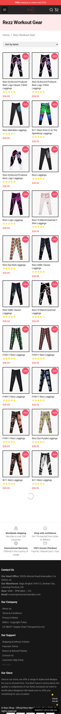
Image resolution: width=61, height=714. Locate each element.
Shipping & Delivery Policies (15, 641)
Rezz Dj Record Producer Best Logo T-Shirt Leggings (44, 85)
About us (6, 608)
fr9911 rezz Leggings (14, 355)
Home (6, 35)
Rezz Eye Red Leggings (14, 265)
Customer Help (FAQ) (13, 660)
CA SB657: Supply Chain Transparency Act (23, 627)
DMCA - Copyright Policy (14, 622)
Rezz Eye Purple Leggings (45, 438)
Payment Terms (10, 646)
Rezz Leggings (39, 175)
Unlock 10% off (55, 700)
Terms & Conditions (12, 613)
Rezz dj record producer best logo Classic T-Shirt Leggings (15, 85)
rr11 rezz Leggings (13, 480)
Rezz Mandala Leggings (15, 130)
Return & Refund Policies (14, 651)
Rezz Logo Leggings (13, 220)
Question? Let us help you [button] (46, 710)
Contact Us (8, 655)
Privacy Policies (10, 617)
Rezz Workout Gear (24, 35)
